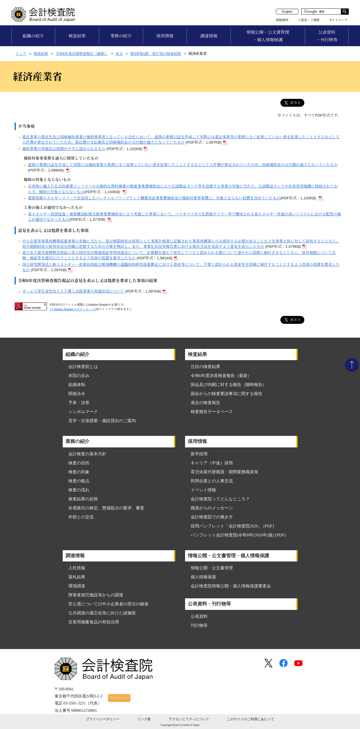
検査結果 (77, 36)
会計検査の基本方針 (87, 454)
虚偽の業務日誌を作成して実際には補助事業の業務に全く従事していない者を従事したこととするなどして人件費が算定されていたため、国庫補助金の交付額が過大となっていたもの (183, 165)
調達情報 (208, 36)
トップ (20, 54)
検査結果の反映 (83, 499)
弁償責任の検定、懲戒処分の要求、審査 (106, 508)
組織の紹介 (33, 36)
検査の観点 (78, 481)
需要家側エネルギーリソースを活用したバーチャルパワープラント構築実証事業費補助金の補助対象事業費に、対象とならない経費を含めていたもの (154, 198)
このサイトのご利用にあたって (250, 719)
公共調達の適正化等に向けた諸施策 (102, 613)
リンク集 (144, 719)
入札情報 (76, 568)
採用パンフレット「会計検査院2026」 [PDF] (232, 526)
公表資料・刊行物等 (327, 36)
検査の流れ (78, 490)
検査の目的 (78, 463)
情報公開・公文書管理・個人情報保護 (267, 36)
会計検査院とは (83, 366)
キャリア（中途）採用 (212, 463)
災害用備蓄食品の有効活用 (93, 622)
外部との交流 (81, 517)
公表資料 (199, 616)
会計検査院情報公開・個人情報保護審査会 (231, 586)
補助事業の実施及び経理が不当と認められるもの (63, 149)
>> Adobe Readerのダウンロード (72, 309)
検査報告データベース (212, 411)
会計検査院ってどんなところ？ (220, 499)
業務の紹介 (121, 36)
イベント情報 (203, 490)
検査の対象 (78, 472)
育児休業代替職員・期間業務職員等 (224, 472)
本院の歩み (78, 375)
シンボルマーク (83, 411)
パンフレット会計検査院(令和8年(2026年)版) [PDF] (238, 535)
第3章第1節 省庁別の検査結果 (155, 54)
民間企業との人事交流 (212, 481)
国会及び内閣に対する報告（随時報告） (229, 384)
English (287, 11)
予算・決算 (78, 402)
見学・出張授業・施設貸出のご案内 (102, 420)
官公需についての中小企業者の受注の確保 (108, 604)
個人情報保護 (203, 577)
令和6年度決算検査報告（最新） (82, 54)
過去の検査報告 (205, 402)
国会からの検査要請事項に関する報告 (226, 393)
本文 (119, 54)
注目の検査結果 (205, 366)
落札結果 (76, 577)
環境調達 (76, 586)
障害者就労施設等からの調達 (95, 595)
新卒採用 (199, 454)
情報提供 (282, 20)
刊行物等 (199, 625)
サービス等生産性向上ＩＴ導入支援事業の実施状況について (73, 291)
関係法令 (76, 393)
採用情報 (165, 36)
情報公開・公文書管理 (212, 568)
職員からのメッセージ (212, 508)
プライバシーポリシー (103, 719)
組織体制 (76, 384)
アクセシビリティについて (189, 719)
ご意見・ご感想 (309, 20)
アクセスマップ (119, 697)
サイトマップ (338, 20)
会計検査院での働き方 (212, 517)
